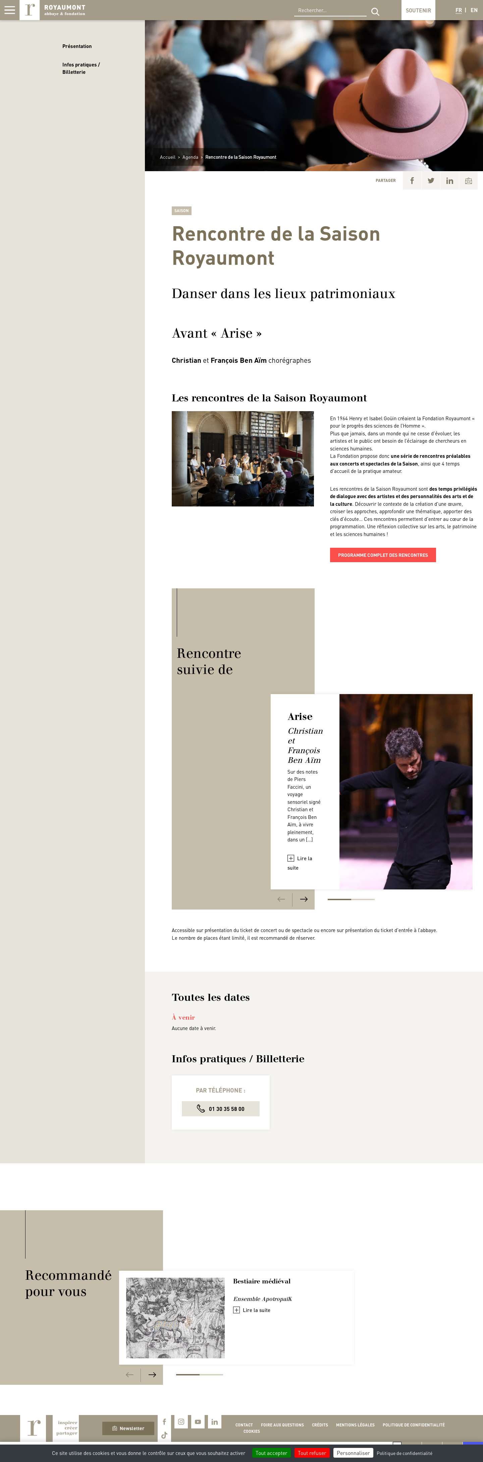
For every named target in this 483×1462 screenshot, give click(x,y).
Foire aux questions (282, 1424)
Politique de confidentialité (414, 1424)
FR (458, 9)
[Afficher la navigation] (9, 10)
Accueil (167, 157)
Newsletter (128, 1428)
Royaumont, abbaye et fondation (52, 10)
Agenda (190, 157)
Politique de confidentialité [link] (404, 1453)
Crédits (320, 1424)
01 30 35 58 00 (221, 1108)
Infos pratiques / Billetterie (81, 68)
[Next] (304, 900)
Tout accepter (271, 1452)
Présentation (77, 46)
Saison (181, 210)
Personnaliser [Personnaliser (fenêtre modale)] (353, 1452)
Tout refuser (312, 1452)
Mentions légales (355, 1424)
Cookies (252, 1431)
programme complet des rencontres (383, 555)
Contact (244, 1424)
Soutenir (418, 10)
